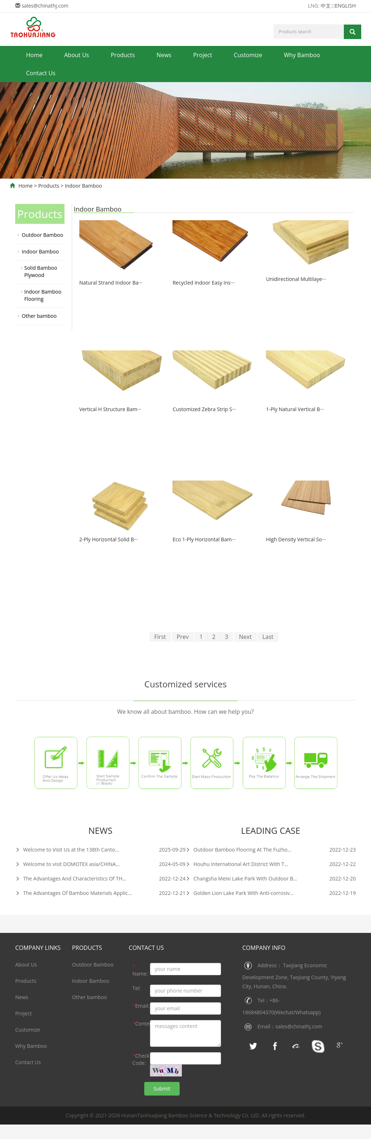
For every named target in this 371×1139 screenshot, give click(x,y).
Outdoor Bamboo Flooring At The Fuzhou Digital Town (253, 849)
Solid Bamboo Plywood (40, 271)
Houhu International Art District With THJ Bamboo (248, 864)
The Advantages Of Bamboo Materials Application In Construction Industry (107, 893)
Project (202, 55)
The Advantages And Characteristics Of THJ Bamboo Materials (91, 878)
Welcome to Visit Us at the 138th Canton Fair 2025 (78, 849)
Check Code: (140, 1059)
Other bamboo (39, 315)
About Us (76, 55)
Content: (141, 1023)
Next (245, 637)
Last (268, 637)
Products (123, 55)
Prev (183, 637)
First (160, 637)
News (164, 55)
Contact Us (40, 73)
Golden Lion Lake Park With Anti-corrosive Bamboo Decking (260, 893)
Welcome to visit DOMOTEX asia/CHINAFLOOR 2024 (80, 864)
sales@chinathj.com (45, 5)
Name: (140, 970)
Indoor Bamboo (83, 185)
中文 (326, 5)
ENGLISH (345, 5)
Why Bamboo (302, 55)
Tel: (136, 988)
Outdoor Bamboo (42, 234)
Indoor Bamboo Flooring (42, 295)
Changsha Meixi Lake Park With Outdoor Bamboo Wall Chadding (265, 878)
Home (34, 55)
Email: (140, 1005)
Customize (248, 55)
